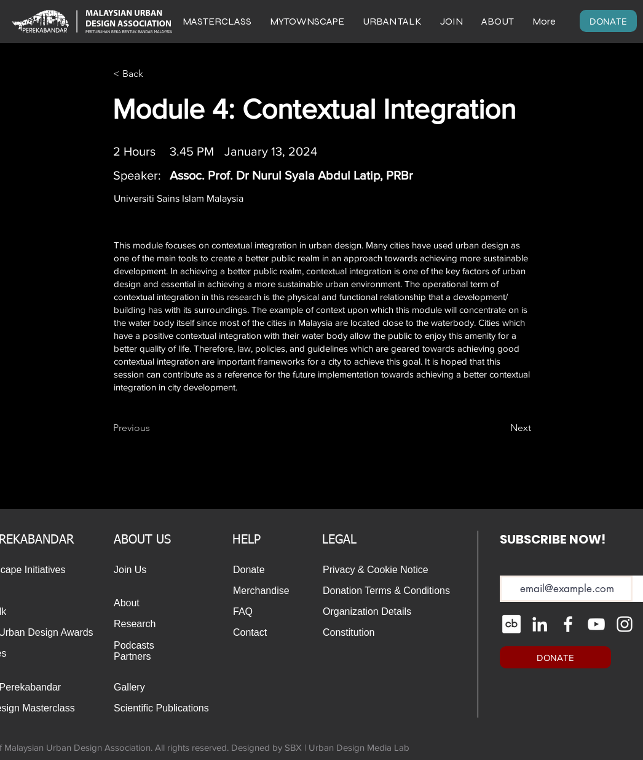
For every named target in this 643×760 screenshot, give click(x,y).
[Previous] (153, 428)
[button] (497, 21)
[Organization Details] (381, 611)
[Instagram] (624, 624)
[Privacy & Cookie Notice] (385, 570)
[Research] (140, 624)
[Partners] (140, 656)
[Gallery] (140, 687)
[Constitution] (349, 632)
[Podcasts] (140, 645)
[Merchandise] (265, 590)
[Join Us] (131, 570)
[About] (131, 603)
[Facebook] (568, 624)
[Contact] (259, 632)
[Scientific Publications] (164, 708)
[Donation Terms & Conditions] (389, 590)
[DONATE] (608, 21)
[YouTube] (596, 624)
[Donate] (250, 570)
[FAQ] (259, 611)
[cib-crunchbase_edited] (511, 624)
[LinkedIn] (539, 624)
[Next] (500, 428)
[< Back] (153, 73)
